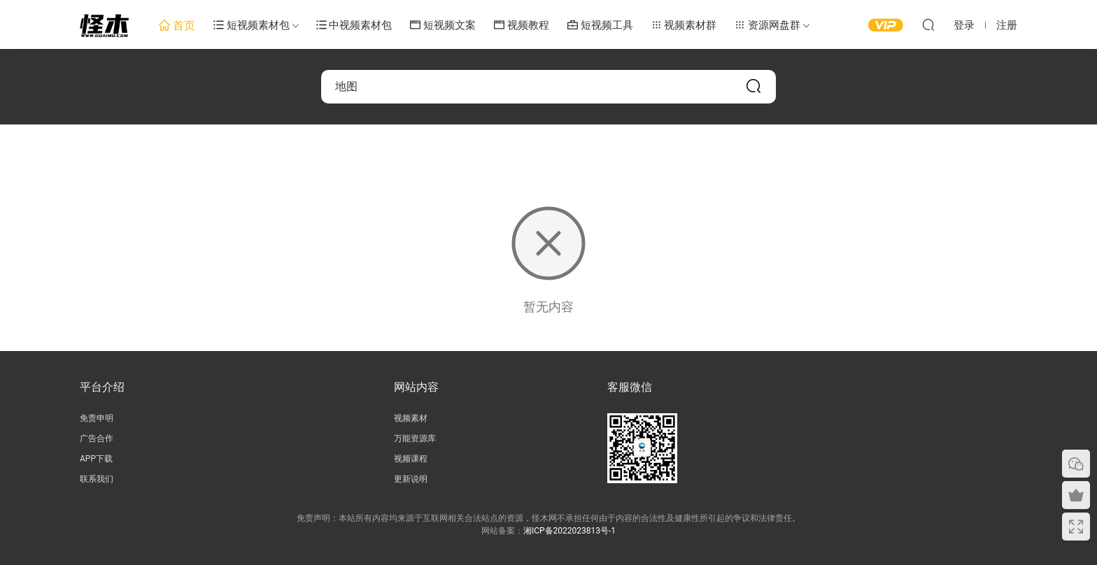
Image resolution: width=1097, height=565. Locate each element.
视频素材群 (684, 26)
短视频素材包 (251, 26)
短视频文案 (443, 26)
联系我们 (96, 479)
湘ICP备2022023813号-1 (569, 531)
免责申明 (96, 418)
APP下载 (96, 459)
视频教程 (521, 26)
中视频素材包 (354, 26)
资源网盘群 (767, 26)
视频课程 (410, 459)
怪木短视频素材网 (104, 24)
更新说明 (410, 479)
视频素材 (410, 418)
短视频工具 (600, 26)
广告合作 (96, 438)
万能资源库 (415, 438)
